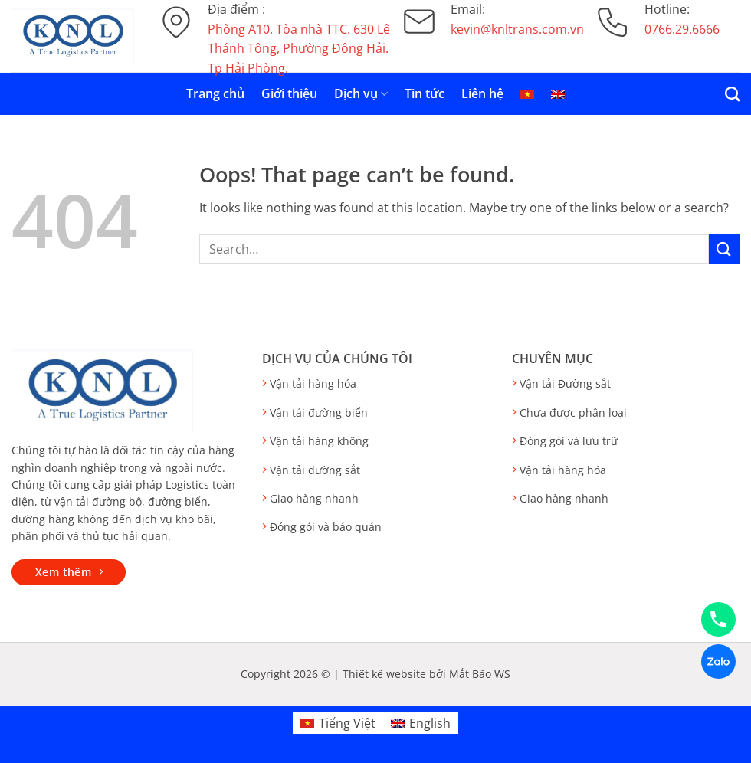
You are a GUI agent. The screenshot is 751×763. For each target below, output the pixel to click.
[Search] (732, 93)
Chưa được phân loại (573, 412)
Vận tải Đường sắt (565, 383)
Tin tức (424, 93)
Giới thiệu (289, 93)
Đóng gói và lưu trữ (569, 441)
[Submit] (724, 249)
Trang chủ (215, 93)
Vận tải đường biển (319, 412)
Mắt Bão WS (479, 673)
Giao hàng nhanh (314, 498)
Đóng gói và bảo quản (326, 526)
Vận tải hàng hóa (313, 383)
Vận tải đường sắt (315, 470)
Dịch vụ (361, 93)
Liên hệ (482, 93)
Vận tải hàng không (319, 441)
